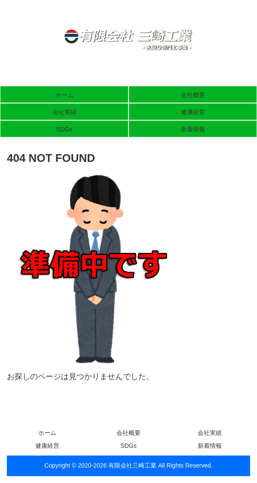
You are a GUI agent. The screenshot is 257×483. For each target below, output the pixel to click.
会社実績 (210, 432)
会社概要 (128, 432)
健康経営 (47, 445)
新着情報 (210, 445)
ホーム (47, 432)
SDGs (128, 445)
